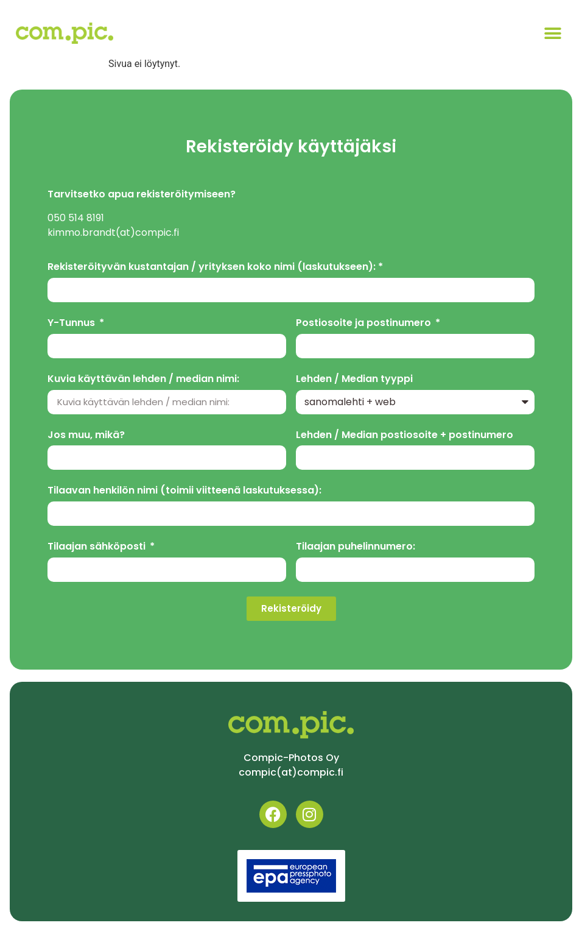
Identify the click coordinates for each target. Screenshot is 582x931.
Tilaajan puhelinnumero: (355, 546)
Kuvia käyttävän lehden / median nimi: (143, 379)
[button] (552, 33)
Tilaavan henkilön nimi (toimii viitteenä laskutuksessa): (184, 490)
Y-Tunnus (72, 323)
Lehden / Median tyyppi (354, 379)
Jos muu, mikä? (86, 435)
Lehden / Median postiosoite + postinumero (404, 435)
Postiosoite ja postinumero (364, 323)
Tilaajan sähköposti (97, 546)
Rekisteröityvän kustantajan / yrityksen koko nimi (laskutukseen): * (215, 267)
